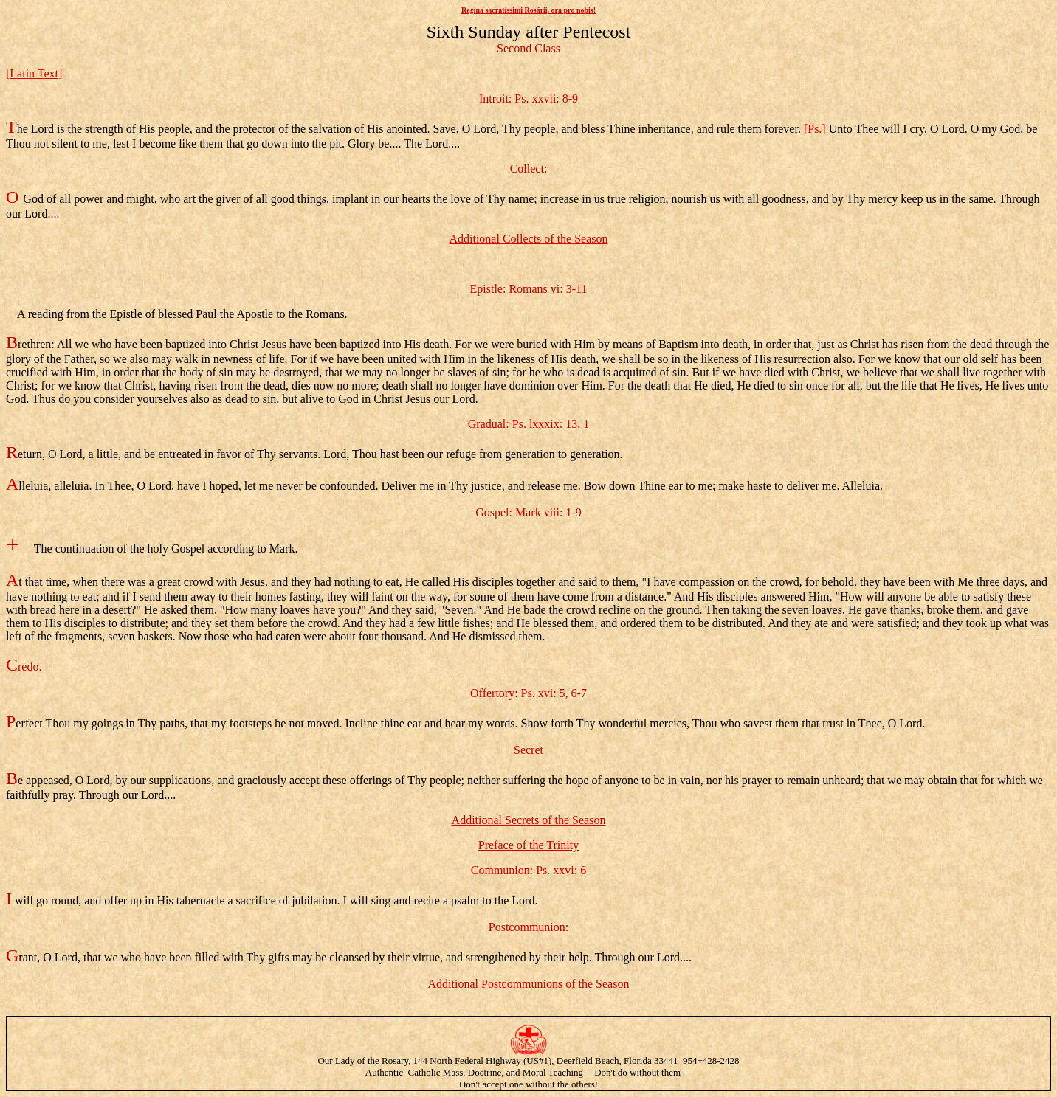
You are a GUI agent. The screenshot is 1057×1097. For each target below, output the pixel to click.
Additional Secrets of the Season (529, 820)
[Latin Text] (34, 73)
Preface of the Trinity (528, 845)
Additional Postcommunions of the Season (529, 983)
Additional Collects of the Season (528, 238)
